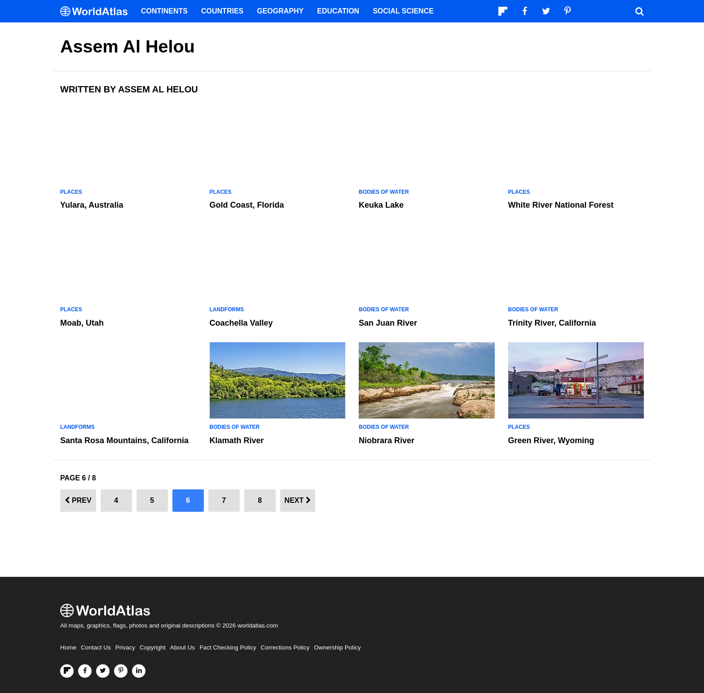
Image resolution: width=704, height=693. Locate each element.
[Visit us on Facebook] (85, 671)
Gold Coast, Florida (247, 204)
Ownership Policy (337, 647)
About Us (182, 647)
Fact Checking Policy (227, 647)
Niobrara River (386, 440)
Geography (280, 11)
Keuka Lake (381, 204)
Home (68, 647)
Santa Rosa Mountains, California (124, 440)
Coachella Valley (241, 322)
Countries (222, 11)
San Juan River (388, 322)
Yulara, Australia (91, 204)
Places (71, 192)
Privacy (125, 647)
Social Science (403, 11)
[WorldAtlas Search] (639, 11)
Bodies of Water (384, 192)
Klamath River (237, 440)
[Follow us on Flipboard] (67, 671)
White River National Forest (561, 204)
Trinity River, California (552, 322)
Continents (164, 11)
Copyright (153, 647)
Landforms (227, 309)
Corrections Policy (284, 647)
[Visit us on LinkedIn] (138, 671)
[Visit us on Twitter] (103, 671)
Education (338, 11)
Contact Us (96, 647)
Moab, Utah (82, 322)
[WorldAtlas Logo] (97, 11)
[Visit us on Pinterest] (121, 671)
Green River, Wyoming (551, 440)
